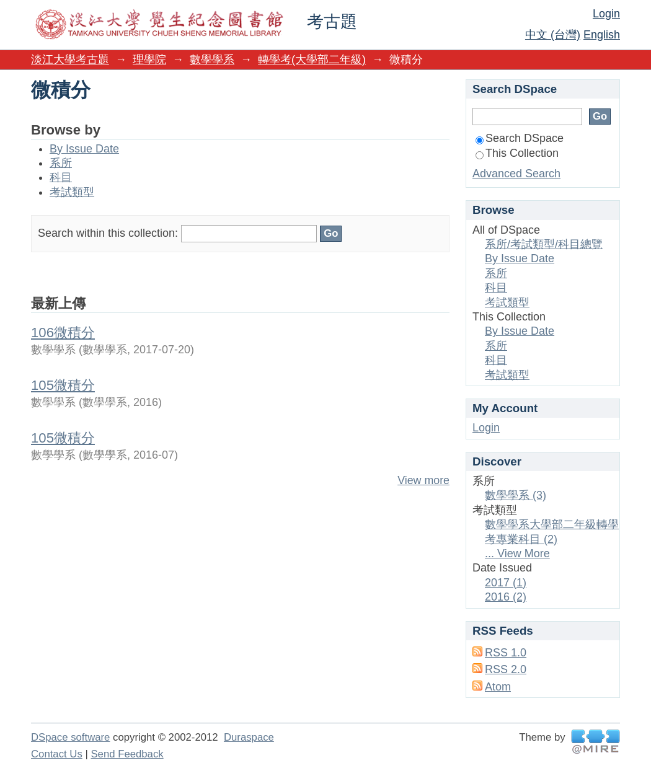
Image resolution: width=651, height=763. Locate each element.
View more (423, 480)
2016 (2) (505, 597)
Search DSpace (520, 138)
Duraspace (249, 737)
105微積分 (63, 385)
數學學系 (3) (515, 495)
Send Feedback (127, 754)
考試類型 (72, 192)
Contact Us (56, 754)
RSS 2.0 (505, 669)
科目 (61, 177)
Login (606, 13)
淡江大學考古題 (70, 59)
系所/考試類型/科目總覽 (544, 244)
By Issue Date (84, 149)
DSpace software (70, 737)
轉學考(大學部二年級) (312, 59)
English (601, 35)
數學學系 (212, 59)
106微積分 (63, 332)
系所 (61, 163)
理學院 (149, 59)
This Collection (517, 153)
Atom (498, 687)
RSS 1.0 (505, 652)
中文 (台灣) (552, 35)
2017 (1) (505, 582)
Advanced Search (516, 173)
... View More (517, 553)
